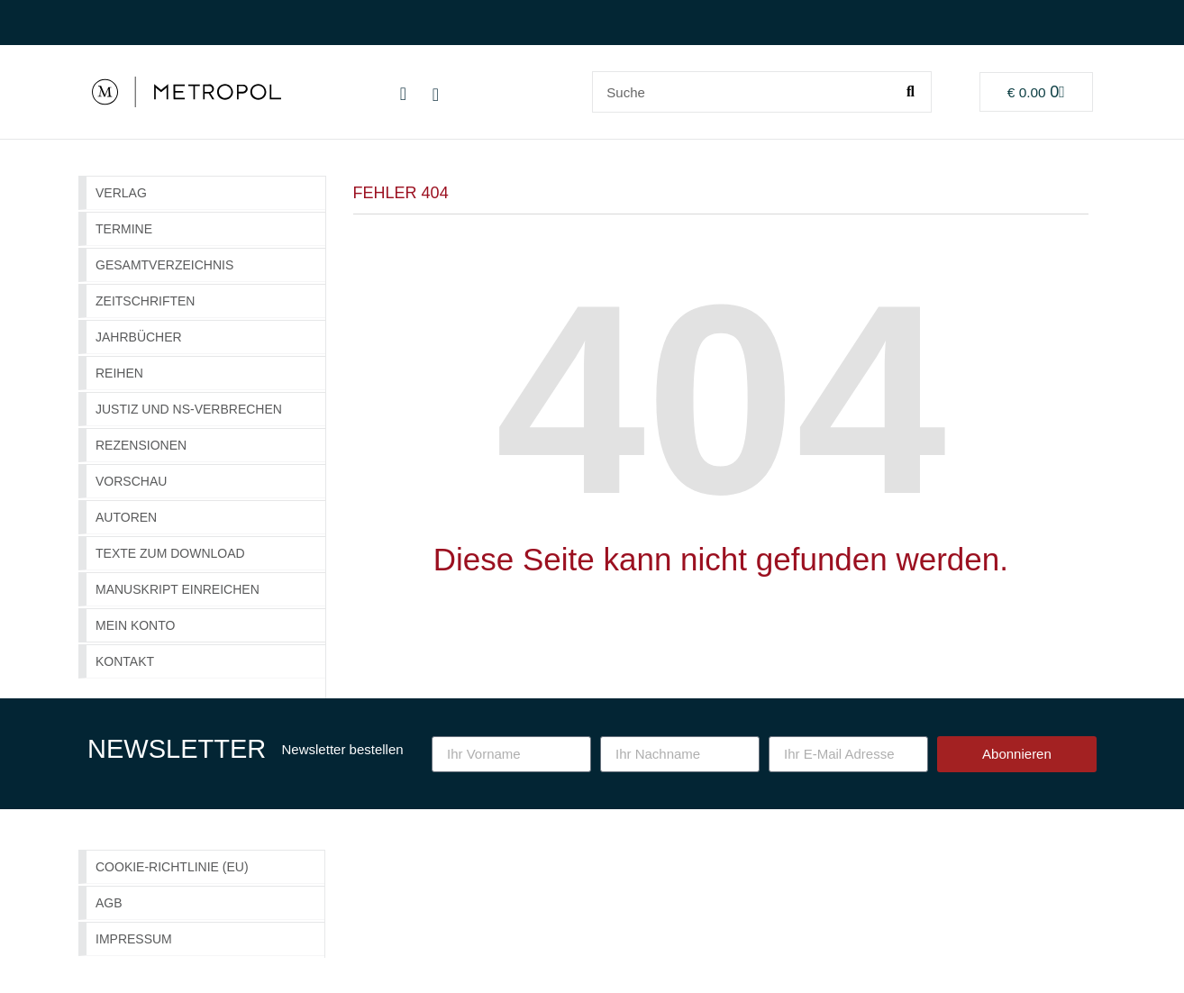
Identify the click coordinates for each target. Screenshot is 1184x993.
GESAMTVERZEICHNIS (164, 265)
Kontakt (125, 661)
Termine (124, 229)
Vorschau (131, 481)
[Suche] (910, 92)
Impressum (134, 939)
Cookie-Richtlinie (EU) (172, 867)
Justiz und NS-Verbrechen (189, 409)
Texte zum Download (170, 553)
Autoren (126, 517)
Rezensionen (141, 445)
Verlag (121, 193)
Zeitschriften (145, 301)
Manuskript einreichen (178, 589)
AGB (109, 903)
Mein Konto (135, 625)
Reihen (119, 373)
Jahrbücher (139, 337)
